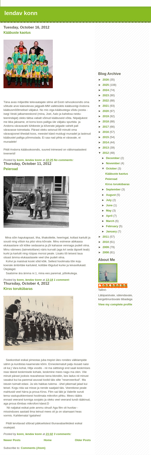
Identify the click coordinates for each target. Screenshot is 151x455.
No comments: (64, 160)
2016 (106, 132)
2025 (106, 84)
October (112, 168)
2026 (106, 79)
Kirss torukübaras (18, 289)
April (109, 215)
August (111, 194)
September (114, 189)
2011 (106, 236)
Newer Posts (12, 440)
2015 (106, 137)
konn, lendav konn (115, 285)
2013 (106, 147)
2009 (106, 247)
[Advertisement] (123, 47)
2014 (106, 142)
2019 (106, 116)
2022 (106, 100)
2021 (106, 105)
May (109, 210)
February (112, 226)
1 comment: (62, 279)
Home (47, 440)
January (112, 231)
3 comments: (63, 434)
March (110, 221)
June (109, 205)
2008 (106, 252)
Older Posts (83, 440)
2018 (106, 121)
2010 (106, 242)
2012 (106, 152)
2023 (106, 95)
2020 (106, 111)
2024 (106, 90)
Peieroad (10, 169)
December (113, 158)
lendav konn (21, 13)
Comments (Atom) (33, 448)
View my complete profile (115, 304)
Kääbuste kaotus (17, 32)
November (113, 163)
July (109, 200)
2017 (106, 126)
